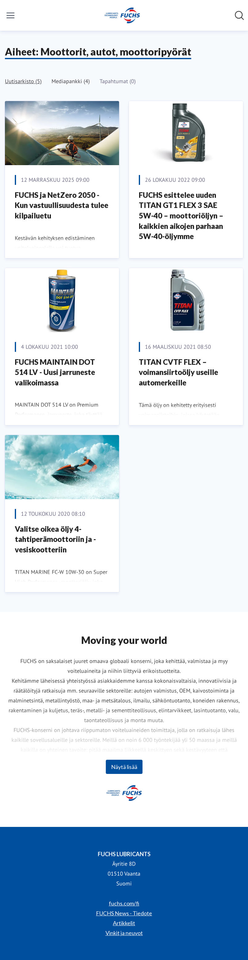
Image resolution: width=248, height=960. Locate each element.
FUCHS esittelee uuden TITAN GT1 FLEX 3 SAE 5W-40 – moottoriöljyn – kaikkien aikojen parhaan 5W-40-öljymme (181, 215)
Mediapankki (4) (71, 81)
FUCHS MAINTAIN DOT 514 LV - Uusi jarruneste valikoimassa (55, 372)
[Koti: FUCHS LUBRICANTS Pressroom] (122, 15)
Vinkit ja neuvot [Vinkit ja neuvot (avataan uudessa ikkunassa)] (124, 932)
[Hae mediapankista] (239, 15)
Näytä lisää (124, 766)
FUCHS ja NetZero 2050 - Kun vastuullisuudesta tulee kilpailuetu (61, 205)
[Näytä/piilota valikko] (10, 15)
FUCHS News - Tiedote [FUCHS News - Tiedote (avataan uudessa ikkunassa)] (124, 913)
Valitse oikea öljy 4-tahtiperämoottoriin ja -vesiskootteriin (55, 539)
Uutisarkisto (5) (23, 81)
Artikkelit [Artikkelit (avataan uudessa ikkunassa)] (124, 923)
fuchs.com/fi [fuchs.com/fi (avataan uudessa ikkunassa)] (124, 903)
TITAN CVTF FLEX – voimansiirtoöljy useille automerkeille (178, 372)
